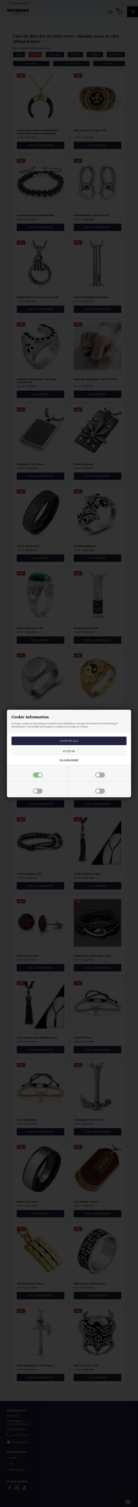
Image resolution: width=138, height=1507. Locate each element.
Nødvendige (37, 773)
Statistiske (100, 789)
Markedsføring (100, 773)
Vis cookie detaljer (69, 759)
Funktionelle (38, 789)
